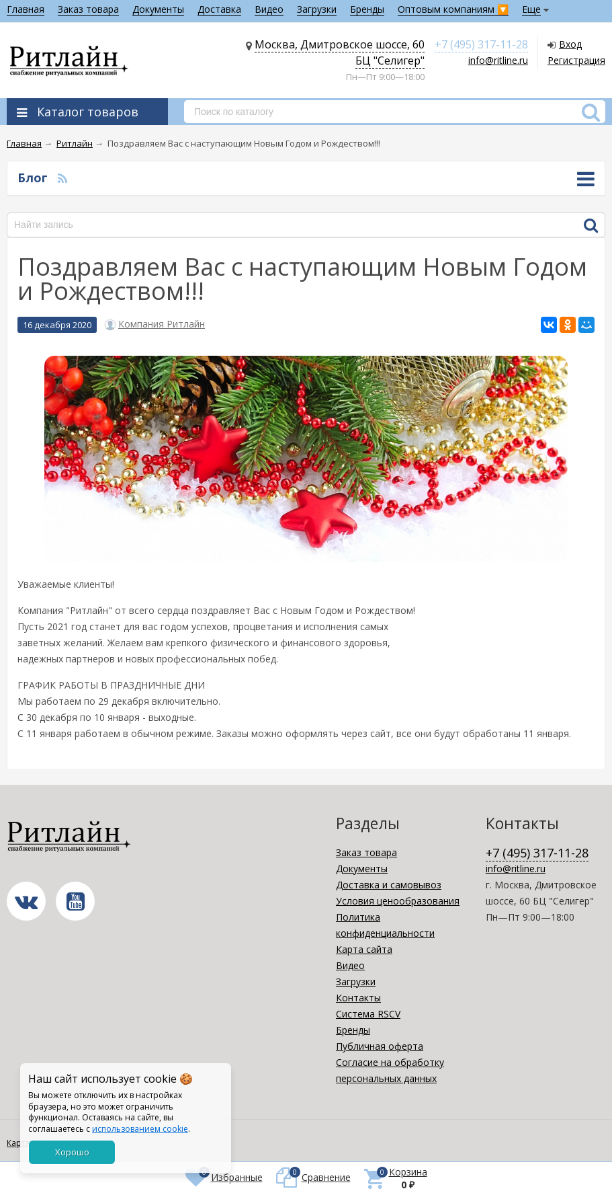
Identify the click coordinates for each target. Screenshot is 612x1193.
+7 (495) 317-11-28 (481, 44)
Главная (25, 9)
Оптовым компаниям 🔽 (453, 9)
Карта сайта (364, 949)
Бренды (367, 9)
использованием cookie (140, 1128)
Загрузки (317, 9)
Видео (269, 9)
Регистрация (576, 60)
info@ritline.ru (498, 60)
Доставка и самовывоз (388, 884)
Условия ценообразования (398, 900)
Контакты (358, 997)
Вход (570, 44)
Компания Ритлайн (161, 324)
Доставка (219, 9)
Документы (158, 9)
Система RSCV (368, 1013)
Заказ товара (88, 9)
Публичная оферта (379, 1046)
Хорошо (72, 1152)
